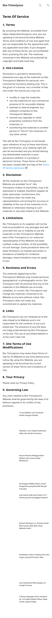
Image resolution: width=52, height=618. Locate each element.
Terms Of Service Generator (26, 166)
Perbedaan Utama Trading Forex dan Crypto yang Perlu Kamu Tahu (34, 555)
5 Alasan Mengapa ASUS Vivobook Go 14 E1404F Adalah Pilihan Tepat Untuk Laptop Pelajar (33, 599)
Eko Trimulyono (13, 5)
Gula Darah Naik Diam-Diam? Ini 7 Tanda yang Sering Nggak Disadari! (33, 496)
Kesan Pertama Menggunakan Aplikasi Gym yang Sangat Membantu (31, 458)
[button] (40, 5)
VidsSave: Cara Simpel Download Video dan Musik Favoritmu (32, 431)
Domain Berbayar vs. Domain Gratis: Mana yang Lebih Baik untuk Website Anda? (34, 525)
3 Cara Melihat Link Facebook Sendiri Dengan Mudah (31, 413)
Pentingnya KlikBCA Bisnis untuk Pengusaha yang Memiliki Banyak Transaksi (33, 486)
